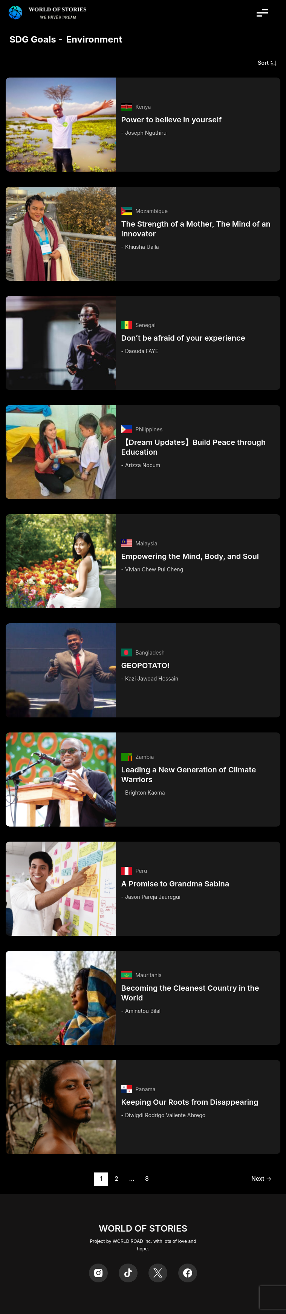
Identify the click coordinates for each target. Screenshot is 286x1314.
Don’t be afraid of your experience (183, 338)
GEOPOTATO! (145, 665)
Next (261, 1178)
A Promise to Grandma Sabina (175, 883)
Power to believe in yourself (171, 119)
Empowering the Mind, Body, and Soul (190, 556)
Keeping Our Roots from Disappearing (189, 1102)
